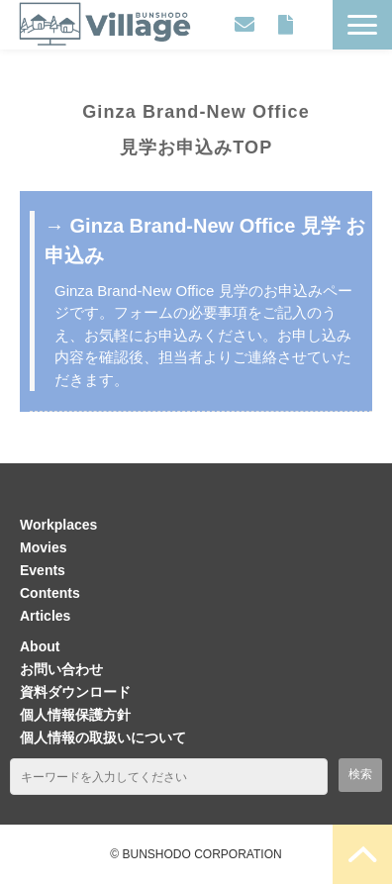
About (39, 646)
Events (42, 570)
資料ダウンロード (285, 25)
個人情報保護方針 (75, 715)
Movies (43, 547)
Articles (45, 616)
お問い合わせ (244, 25)
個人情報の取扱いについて (103, 737)
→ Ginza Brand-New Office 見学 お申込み (205, 240)
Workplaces (58, 525)
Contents (50, 593)
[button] (362, 24)
